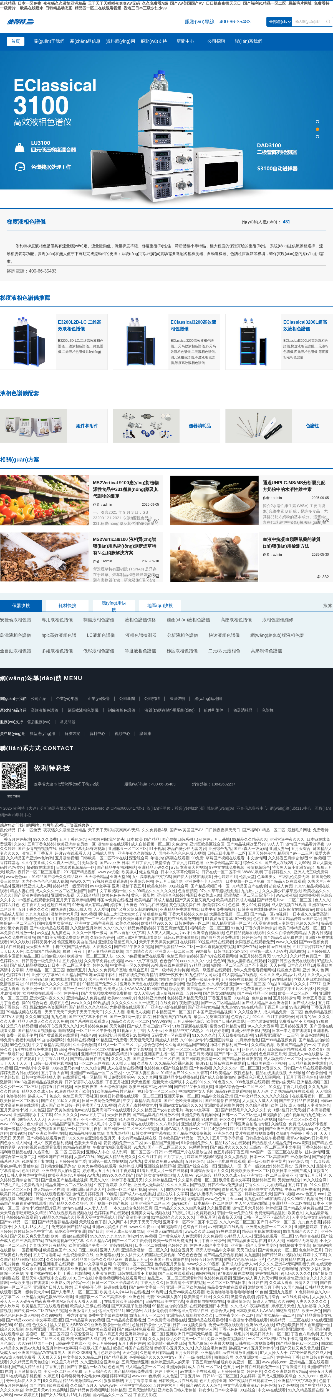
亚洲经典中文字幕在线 (263, 1189)
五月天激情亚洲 (135, 1362)
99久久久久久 (66, 1114)
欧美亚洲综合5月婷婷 (66, 1175)
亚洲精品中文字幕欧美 (297, 1380)
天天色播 (277, 965)
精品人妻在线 (21, 891)
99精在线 (22, 1325)
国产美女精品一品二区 (275, 1315)
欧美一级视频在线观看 (210, 970)
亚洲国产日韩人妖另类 (52, 1287)
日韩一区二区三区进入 (241, 1114)
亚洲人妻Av (279, 848)
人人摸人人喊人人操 (259, 1100)
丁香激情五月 (293, 1366)
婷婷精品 (118, 1390)
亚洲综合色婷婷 (170, 895)
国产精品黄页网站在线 (246, 1240)
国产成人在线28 (278, 862)
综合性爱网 (31, 1264)
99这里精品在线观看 (215, 942)
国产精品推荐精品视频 (57, 1222)
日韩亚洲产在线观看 (54, 1156)
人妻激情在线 (103, 1273)
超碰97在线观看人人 (72, 853)
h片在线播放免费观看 (33, 1049)
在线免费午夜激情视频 (179, 1003)
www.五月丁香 (92, 1114)
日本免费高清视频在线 (166, 1320)
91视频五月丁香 (131, 1030)
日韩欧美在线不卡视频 (266, 1063)
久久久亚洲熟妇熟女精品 (285, 1371)
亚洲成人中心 (97, 1152)
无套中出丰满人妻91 (164, 1296)
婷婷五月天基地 (216, 839)
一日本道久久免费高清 (308, 914)
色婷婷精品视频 (318, 1012)
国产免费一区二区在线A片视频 (40, 1310)
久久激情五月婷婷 (85, 928)
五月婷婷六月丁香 (168, 1385)
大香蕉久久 (102, 946)
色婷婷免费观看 (217, 1278)
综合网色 (39, 1003)
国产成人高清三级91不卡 (148, 1026)
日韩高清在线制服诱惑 (257, 909)
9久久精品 (52, 1380)
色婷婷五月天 (17, 974)
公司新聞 (127, 698)
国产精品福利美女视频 (84, 1320)
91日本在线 (83, 1278)
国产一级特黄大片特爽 (169, 970)
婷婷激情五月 (228, 1049)
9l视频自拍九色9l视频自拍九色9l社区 (154, 979)
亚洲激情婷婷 (305, 1226)
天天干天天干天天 (145, 1222)
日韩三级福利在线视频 (175, 1329)
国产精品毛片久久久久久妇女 (246, 1110)
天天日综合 (246, 1250)
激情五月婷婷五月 (88, 1194)
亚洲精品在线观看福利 (207, 1320)
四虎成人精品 (166, 1040)
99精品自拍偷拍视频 (170, 1306)
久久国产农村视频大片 (137, 1105)
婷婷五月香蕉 (314, 998)
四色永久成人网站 (15, 1143)
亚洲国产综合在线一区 (196, 1166)
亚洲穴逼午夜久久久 (286, 839)
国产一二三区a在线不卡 (100, 918)
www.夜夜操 (286, 895)
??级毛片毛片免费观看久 (21, 1185)
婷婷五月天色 (283, 1306)
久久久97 (316, 1049)
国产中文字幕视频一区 (107, 891)
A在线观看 (15, 946)
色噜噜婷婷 (16, 1096)
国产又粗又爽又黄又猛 (29, 1236)
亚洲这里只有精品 (203, 1268)
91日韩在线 (157, 988)
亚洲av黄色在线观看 (238, 1268)
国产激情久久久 (139, 951)
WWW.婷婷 (252, 872)
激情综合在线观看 (113, 844)
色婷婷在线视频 (80, 1040)
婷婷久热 (100, 965)
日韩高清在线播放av (296, 909)
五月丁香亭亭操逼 (227, 1138)
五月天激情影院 (142, 1390)
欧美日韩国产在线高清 (132, 1348)
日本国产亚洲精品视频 (212, 1012)
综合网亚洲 (35, 1329)
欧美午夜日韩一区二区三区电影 (34, 872)
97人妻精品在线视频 (105, 951)
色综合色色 (196, 984)
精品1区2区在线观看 (232, 1143)
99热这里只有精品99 (90, 904)
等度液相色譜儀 (140, 650)
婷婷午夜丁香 (288, 1357)
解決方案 (72, 733)
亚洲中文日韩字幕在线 (94, 923)
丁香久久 (253, 1185)
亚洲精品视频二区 (312, 1082)
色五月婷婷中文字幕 (59, 1348)
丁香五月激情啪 (205, 1362)
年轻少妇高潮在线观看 (169, 858)
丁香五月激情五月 (172, 928)
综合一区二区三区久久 (297, 1119)
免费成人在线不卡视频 (308, 1124)
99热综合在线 (307, 1236)
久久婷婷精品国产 (160, 1180)
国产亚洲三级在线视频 (284, 1128)
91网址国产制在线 (37, 1161)
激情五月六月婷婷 (248, 1208)
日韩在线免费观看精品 (137, 974)
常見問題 (67, 722)
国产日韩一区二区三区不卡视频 (131, 1128)
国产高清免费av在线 (31, 895)
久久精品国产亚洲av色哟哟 (29, 858)
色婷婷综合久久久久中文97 (152, 1357)
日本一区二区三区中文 (71, 965)
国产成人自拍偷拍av (217, 1077)
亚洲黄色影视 (62, 895)
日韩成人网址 (103, 853)
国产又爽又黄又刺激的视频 (134, 909)
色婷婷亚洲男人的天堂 (170, 1362)
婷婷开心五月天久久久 (58, 1026)
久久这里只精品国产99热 (186, 1044)
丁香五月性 (55, 1366)
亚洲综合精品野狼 (159, 1166)
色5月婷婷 (30, 1170)
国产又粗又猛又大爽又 (60, 1100)
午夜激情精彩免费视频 (112, 1147)
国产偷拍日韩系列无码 (181, 839)
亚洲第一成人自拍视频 (107, 1161)
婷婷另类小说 (43, 942)
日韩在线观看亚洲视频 (66, 1268)
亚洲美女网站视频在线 (150, 1213)
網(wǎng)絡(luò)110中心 (290, 808)
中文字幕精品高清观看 (51, 1044)
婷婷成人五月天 (96, 1170)
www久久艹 (80, 881)
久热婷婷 (248, 1376)
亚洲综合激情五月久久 (117, 942)
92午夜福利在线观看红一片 (252, 1380)
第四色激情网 (312, 1035)
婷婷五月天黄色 (123, 904)
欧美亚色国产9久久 (59, 1250)
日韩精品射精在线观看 (287, 1049)
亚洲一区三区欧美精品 (185, 1287)
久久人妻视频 (236, 1156)
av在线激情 (282, 979)
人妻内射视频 (319, 932)
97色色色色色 (189, 1255)
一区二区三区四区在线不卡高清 (275, 1338)
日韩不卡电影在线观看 (225, 1161)
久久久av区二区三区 (237, 1222)
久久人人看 (114, 1012)
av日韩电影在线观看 (225, 1226)
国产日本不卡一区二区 (276, 1222)
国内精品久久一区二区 (111, 1395)
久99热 (186, 1040)
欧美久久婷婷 (127, 923)
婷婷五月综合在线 (206, 1259)
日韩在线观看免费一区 (260, 1366)
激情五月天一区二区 (146, 1315)
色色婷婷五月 (310, 1250)
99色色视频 (20, 1044)
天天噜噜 (296, 1073)
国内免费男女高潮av (54, 923)
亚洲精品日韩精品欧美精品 (104, 1054)
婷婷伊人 (156, 1189)
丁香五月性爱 (219, 998)
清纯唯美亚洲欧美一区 (293, 1329)
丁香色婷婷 (312, 1147)
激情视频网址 (11, 984)
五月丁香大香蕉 (54, 1073)
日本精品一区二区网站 (213, 1203)
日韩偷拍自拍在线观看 (172, 1016)
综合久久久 (253, 862)
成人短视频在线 (169, 993)
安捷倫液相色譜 (15, 619)
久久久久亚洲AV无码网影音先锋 (286, 1264)
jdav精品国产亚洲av (161, 1143)
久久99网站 (51, 1315)
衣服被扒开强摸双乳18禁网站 (123, 1035)
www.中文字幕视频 (141, 961)
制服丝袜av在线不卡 (43, 1273)
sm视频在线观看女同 (36, 900)
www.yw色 (109, 1385)
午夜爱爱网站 (82, 1334)
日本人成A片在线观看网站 (139, 937)
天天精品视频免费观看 (307, 1063)
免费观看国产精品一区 (56, 1128)
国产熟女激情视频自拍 (155, 1175)
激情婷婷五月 (263, 1180)
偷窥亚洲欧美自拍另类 (76, 942)
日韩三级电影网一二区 (226, 853)
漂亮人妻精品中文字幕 (215, 1250)
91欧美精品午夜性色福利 (231, 1073)
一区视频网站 (29, 1250)
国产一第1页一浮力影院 (130, 1016)
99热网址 (159, 1292)
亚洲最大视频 (221, 1343)
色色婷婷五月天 (272, 1054)
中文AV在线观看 (272, 1390)
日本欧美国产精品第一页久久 (184, 1138)
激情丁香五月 (133, 886)
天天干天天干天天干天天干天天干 (74, 1012)
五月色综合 (194, 1161)
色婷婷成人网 (130, 1166)
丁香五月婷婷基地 (15, 839)
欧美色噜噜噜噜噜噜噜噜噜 (229, 1292)
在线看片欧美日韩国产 (123, 1301)
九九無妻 (252, 1255)
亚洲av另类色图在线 (109, 1226)
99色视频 (317, 858)
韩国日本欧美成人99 (203, 895)
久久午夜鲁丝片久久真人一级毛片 (51, 862)
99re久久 (280, 956)
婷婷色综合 (251, 937)
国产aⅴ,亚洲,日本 (115, 862)
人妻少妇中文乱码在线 (311, 1217)
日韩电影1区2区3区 (230, 951)
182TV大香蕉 (11, 1016)
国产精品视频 (115, 1357)
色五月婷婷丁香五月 (230, 1152)
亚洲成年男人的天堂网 (61, 1170)
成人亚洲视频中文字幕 (126, 1338)
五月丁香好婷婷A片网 (311, 946)
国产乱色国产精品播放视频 (64, 1180)
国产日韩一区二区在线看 (235, 1054)
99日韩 (60, 1049)
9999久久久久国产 (118, 1175)
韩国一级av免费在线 (235, 1213)
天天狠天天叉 (141, 1040)
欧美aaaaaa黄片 (121, 998)
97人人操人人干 (273, 1352)
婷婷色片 (254, 1371)
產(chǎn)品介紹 (13, 710)
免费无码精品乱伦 (270, 1213)
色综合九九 (240, 1016)
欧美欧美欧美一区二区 (250, 1170)
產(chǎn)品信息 (85, 41)
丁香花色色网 (230, 1329)
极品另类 (177, 988)
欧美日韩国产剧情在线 (142, 918)
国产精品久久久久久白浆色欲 (179, 1208)
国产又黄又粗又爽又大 (194, 900)
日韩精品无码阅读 (301, 1240)
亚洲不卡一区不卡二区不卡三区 (190, 1222)
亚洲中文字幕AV (45, 974)
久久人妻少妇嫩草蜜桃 (281, 891)
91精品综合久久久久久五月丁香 (53, 984)
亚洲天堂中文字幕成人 (96, 1217)
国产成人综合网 (257, 1329)
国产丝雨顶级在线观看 (48, 1385)
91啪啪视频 (309, 895)
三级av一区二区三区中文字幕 (274, 1147)
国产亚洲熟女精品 (203, 1007)
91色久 (237, 928)
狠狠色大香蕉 (288, 970)
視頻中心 (122, 733)
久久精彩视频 (262, 1044)
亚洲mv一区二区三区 (247, 984)
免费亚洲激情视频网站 (226, 1338)
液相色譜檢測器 (141, 635)
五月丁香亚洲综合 (301, 1077)
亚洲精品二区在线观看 (308, 1362)
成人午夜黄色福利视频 (52, 1143)
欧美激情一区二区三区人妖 (90, 956)
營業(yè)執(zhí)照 (190, 808)
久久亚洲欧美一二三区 (254, 1357)
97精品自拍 (199, 965)
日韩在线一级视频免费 (254, 1343)
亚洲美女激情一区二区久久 (269, 1226)
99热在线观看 (228, 1231)
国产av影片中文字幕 (31, 1068)
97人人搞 (276, 1240)
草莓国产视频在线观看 (225, 858)
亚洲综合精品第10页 (223, 862)
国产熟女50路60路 (219, 993)
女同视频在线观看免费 (254, 942)
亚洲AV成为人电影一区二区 (184, 1128)
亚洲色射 (136, 1296)
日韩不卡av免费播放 (225, 1185)
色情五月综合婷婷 (182, 956)
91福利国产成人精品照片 (21, 1366)
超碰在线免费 (115, 1287)
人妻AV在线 (84, 1156)
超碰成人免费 (280, 886)
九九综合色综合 (149, 1044)
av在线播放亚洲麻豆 (240, 1352)
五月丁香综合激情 (62, 918)
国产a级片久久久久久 (228, 1147)
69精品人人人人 (32, 1119)
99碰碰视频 (206, 1273)
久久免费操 (212, 1236)
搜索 (328, 605)
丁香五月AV (190, 1376)
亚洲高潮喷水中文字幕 (32, 1114)
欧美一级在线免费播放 (172, 1240)
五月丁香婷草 (123, 1170)
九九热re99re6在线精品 (241, 1007)
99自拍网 (212, 1189)
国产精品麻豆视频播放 (37, 1030)
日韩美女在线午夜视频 (264, 1138)
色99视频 (88, 914)
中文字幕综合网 (97, 1264)
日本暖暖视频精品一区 (75, 867)
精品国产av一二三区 (295, 853)
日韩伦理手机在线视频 (84, 1082)
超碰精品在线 (292, 1259)
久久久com (308, 1376)
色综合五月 (138, 970)
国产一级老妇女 (257, 1166)
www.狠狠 (301, 1143)
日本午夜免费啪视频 (218, 909)
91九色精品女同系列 (202, 974)
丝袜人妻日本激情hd (311, 979)
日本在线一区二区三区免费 (41, 1338)
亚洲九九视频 (280, 1292)
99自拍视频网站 (51, 1040)
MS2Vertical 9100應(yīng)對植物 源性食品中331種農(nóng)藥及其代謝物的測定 (126, 489)
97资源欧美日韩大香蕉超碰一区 (303, 1325)
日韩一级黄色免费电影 (101, 1100)
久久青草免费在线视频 (103, 961)
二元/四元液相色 (224, 650)
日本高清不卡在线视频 (185, 1282)
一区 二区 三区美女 (67, 1152)
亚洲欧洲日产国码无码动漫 (189, 1334)
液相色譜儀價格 (140, 619)
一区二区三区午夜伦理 (95, 1030)
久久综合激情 (84, 1044)
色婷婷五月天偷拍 (169, 1264)
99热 (272, 984)
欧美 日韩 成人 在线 (288, 1105)
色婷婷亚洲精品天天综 (186, 998)
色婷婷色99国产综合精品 (165, 1068)
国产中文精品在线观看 (48, 928)
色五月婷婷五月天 (254, 956)
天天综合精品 (96, 876)
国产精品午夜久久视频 (133, 946)
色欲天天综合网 (87, 1143)
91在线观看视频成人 (68, 979)
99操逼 (111, 1194)
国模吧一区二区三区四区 (47, 1334)
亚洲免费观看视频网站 (200, 1114)
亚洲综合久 (223, 1133)
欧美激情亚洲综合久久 (298, 1278)
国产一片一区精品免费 (81, 988)
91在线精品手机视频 (24, 1376)
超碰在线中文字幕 (172, 1194)
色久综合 (34, 1124)
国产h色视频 (200, 1068)
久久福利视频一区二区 (197, 1180)
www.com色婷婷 (146, 1376)
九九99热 (302, 862)
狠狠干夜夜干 (74, 951)
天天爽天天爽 (37, 946)
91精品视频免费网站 (86, 1133)
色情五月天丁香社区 (80, 1096)
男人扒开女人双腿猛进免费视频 (148, 1255)
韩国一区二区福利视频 (126, 1189)
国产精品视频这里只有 (245, 844)
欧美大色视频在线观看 (97, 1166)
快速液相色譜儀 (224, 635)
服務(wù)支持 (154, 41)
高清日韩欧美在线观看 (95, 1329)
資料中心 (97, 733)
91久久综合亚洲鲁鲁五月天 (92, 1138)
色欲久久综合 (307, 923)
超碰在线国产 (58, 904)
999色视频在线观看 (252, 1082)
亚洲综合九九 (220, 848)
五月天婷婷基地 (261, 853)
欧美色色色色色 (115, 895)
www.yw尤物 (109, 872)
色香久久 (225, 1082)
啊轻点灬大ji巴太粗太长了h (121, 914)
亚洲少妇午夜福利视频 (250, 1030)
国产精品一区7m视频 (268, 914)
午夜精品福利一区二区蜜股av (93, 1049)
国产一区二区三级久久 (167, 1147)
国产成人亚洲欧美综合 (277, 1376)
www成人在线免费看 (18, 1357)
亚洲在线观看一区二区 (273, 1236)
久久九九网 (147, 1077)
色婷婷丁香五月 (303, 1133)
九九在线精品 (274, 1185)
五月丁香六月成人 (52, 1058)
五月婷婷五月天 (293, 1026)
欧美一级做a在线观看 (69, 1236)
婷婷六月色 (9, 904)
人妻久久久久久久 (312, 1301)
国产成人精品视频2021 (30, 965)
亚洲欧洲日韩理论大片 (85, 1189)
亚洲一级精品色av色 (17, 1128)
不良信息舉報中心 (252, 808)
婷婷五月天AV (38, 1390)
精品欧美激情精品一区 (82, 1380)
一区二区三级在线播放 (195, 1049)
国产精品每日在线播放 (89, 1058)
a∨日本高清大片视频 (189, 867)
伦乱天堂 (247, 876)
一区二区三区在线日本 (226, 1282)
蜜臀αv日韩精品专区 (227, 1026)
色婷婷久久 (9, 961)
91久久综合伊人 (247, 1012)
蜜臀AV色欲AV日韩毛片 (306, 1138)
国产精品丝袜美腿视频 (192, 1133)
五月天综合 (301, 848)
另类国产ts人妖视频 (99, 1105)
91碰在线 (209, 1119)
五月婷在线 (72, 961)
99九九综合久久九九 (301, 1231)
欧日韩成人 (314, 1338)
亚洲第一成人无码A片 (268, 951)
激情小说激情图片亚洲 (41, 1208)
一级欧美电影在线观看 (29, 1282)
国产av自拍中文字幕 (127, 932)
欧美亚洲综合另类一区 (76, 844)
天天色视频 (140, 1082)
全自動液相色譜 (15, 650)
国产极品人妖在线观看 (285, 881)
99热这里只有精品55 (184, 1189)
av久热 (43, 932)
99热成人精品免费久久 (116, 1156)
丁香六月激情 (74, 1315)
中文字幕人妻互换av (140, 1073)
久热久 (20, 844)
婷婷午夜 (71, 993)
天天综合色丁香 (92, 1222)
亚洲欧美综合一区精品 (110, 1325)
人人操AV (185, 1175)
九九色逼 (59, 1016)
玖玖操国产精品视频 (43, 951)
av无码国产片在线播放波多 (187, 1152)
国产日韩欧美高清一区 (200, 1058)
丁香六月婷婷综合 (260, 928)
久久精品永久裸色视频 (174, 1063)
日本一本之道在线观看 (291, 1030)
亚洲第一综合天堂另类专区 (254, 1245)
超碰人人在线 (264, 1301)
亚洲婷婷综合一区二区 (144, 1334)
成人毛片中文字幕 (104, 1124)
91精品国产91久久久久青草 (184, 1073)
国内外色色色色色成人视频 (181, 853)
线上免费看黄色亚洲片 (254, 988)
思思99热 (297, 951)
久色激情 (179, 844)
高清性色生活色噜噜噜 (277, 1268)
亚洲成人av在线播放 (306, 1054)
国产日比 (96, 1231)
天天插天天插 (123, 1063)
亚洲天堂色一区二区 (181, 1096)
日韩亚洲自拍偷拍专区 (249, 1124)
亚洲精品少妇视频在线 (178, 1077)
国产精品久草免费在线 (283, 937)
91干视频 (157, 848)
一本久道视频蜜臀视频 (215, 946)
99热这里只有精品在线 (189, 1310)
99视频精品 (171, 1226)
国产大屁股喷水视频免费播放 (106, 993)
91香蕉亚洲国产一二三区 (277, 1035)
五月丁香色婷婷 (41, 844)
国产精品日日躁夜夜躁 (241, 1058)
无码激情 (89, 862)
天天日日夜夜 (118, 1114)
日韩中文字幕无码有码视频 (82, 848)
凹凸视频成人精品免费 (271, 1143)
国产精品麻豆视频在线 (281, 1255)
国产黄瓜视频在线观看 (58, 1035)
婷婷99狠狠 (120, 1376)
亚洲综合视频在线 (208, 932)
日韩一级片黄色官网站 (52, 1063)
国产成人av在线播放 (137, 1194)
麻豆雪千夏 (175, 1198)
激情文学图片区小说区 (295, 988)
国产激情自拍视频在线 (37, 848)
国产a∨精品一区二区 (18, 1222)
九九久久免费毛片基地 (107, 970)
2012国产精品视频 (79, 872)
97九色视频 (288, 1385)
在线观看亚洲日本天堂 (209, 1306)
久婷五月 (51, 1376)
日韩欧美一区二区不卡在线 (103, 858)
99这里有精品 (287, 1310)
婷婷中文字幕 (314, 1255)
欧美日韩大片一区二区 (269, 1334)
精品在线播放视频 (271, 1073)
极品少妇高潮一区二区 (185, 1338)
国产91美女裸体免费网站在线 (62, 937)
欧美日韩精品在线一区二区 (301, 928)
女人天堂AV (144, 993)
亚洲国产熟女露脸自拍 (169, 1259)
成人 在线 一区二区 (204, 1366)
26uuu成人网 (80, 909)
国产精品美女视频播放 (125, 1320)
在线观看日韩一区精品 (81, 1077)
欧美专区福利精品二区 (19, 956)
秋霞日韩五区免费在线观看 (291, 961)
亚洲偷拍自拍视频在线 (205, 1301)
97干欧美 (243, 918)
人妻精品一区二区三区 (45, 970)
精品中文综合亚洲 (216, 1096)
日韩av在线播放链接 (181, 937)
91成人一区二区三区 (116, 1044)
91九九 (139, 1147)
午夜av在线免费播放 (302, 1189)
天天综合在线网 (113, 1086)
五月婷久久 (304, 1166)
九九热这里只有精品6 (48, 1245)
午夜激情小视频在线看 (248, 1320)
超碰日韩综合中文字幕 (33, 1231)
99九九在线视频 (153, 904)
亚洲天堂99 (120, 876)
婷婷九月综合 (267, 1296)
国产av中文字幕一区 (146, 1287)
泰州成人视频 (138, 1012)
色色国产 (115, 1366)
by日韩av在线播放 (275, 946)
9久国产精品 (292, 1287)
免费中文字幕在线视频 (107, 1315)
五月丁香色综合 (72, 839)
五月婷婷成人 (319, 951)
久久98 (210, 1082)
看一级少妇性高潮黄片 (266, 1161)
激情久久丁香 (306, 1282)
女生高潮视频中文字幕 (151, 876)
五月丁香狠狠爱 (280, 1016)
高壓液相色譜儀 (236, 619)
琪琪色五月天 (253, 1049)
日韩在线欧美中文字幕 (164, 1301)
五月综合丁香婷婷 (76, 1198)
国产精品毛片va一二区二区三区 (285, 900)
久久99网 (286, 1301)
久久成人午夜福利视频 (250, 1306)
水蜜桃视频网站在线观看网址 (120, 1278)
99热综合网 (179, 886)
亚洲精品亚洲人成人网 (31, 886)
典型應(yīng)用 (42, 733)
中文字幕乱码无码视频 (256, 1119)
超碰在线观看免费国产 (183, 918)
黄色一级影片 (142, 895)
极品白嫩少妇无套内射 (186, 848)
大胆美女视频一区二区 (228, 914)
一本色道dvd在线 (262, 1021)
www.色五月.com (311, 1194)
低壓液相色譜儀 (98, 650)
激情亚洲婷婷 (47, 1198)
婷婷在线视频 (267, 1273)
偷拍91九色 (232, 1189)
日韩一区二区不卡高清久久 (266, 1217)
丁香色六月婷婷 (304, 1334)
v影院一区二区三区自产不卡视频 (239, 965)
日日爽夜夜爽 (85, 1086)
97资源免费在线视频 (235, 1273)
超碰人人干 (37, 1096)
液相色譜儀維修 (277, 619)
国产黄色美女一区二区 (277, 1250)
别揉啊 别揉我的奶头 (106, 839)
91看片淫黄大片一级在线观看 (162, 1170)
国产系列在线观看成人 (89, 1021)
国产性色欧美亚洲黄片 (183, 1100)
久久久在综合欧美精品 (286, 932)
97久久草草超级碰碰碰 (219, 891)
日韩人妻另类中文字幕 (26, 1175)
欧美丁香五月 (11, 918)
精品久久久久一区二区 (130, 1021)
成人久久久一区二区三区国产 (60, 891)
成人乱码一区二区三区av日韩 (137, 1152)
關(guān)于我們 (49, 41)
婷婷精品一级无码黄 (70, 886)
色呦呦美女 (266, 876)
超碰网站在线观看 (138, 1124)
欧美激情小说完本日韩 (166, 1343)
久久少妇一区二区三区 (19, 1086)
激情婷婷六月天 (64, 914)
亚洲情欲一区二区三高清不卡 (248, 895)
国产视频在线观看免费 (46, 1138)
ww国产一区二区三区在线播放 (276, 1152)
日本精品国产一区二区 (171, 1012)
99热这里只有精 (65, 1068)
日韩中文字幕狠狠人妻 (41, 1077)
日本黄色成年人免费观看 (179, 1236)
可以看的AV (306, 1016)
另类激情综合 (289, 1180)
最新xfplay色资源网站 (48, 1007)
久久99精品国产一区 (35, 1343)
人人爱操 (101, 909)
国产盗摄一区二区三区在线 (156, 1058)
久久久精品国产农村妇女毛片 (158, 1110)
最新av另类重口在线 (211, 1016)
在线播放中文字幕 (294, 1245)
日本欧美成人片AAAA (255, 1310)
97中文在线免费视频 (227, 867)
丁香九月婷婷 (294, 1086)
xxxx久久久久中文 (195, 961)
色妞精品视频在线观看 (245, 932)
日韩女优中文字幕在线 (151, 1133)
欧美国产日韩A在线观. (225, 1021)
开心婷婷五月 (225, 876)
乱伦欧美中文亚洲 (70, 1231)
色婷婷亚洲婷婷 (151, 998)
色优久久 (40, 1325)
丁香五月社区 (117, 1082)
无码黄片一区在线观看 (170, 1035)
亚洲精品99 (211, 1352)
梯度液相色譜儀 (182, 650)
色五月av (231, 1366)
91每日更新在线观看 (190, 1026)
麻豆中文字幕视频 (136, 1049)
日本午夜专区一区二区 (234, 1315)
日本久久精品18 (301, 965)
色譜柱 (268, 710)
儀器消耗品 (243, 710)
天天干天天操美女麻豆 (158, 942)
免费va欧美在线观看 (186, 1292)
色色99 (219, 961)
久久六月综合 (167, 1124)
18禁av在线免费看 (183, 1119)
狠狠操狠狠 (113, 1380)
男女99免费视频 (255, 904)
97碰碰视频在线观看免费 (39, 1147)
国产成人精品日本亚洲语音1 (266, 1003)
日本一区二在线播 (150, 1245)
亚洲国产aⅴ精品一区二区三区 (95, 1073)
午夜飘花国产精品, (95, 1348)
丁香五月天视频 (198, 1054)
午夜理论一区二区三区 (132, 1264)
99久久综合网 (93, 1068)
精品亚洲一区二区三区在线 (68, 1185)
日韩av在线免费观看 (227, 1063)
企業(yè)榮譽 (99, 698)
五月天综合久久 (98, 1371)
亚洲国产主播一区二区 (163, 1054)
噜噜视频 (66, 1030)
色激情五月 (76, 970)
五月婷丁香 (297, 1185)
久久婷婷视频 (57, 1259)
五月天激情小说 (13, 1110)
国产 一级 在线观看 (195, 1357)
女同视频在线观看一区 (41, 993)
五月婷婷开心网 (88, 1287)
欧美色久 (295, 1213)
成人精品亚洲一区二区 (231, 923)
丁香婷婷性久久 (277, 872)
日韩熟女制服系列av (58, 1166)
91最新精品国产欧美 (72, 1091)
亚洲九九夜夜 (100, 1268)
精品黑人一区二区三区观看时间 (174, 1278)
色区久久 (227, 1119)
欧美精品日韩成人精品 (153, 900)
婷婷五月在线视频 (56, 1086)
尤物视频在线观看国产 (129, 1007)
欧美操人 (129, 872)
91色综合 (204, 1175)
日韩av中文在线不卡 (72, 1343)
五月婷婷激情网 (286, 998)
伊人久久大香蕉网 (262, 1026)
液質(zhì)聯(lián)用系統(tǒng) (170, 710)
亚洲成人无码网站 (149, 1185)
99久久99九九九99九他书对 (114, 1236)
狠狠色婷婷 (35, 918)
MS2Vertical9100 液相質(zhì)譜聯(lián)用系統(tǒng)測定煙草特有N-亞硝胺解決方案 (124, 546)
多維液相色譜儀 (57, 650)
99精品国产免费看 (112, 1040)
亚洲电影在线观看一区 (62, 1264)
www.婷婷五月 (26, 1395)
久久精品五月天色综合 (29, 1362)
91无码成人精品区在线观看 (142, 1119)
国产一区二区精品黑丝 (220, 1003)
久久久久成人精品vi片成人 (282, 974)
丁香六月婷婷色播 (187, 862)
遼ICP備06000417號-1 (124, 808)
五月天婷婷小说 (264, 1348)
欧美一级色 (311, 1310)
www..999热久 (12, 1124)
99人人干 (276, 844)
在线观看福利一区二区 (311, 1096)
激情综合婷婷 (242, 1296)
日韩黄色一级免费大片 (41, 961)
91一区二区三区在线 (92, 1063)
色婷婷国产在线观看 (111, 1213)
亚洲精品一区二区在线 (291, 1203)
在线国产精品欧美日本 (166, 1268)
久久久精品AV (98, 1240)
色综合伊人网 (222, 1310)
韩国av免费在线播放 (114, 900)
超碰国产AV (238, 1348)
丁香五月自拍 (275, 1007)
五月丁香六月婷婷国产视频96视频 (192, 1156)
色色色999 (169, 961)
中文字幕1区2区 (49, 1320)
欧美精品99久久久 (157, 923)
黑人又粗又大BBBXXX (69, 1325)
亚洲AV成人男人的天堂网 (255, 1278)
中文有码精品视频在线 (137, 1138)
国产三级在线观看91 (176, 1273)
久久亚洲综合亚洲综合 (99, 1362)
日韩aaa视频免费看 (189, 1325)
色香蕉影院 (187, 891)
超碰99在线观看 (40, 867)
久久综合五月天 (83, 1385)
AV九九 (135, 1161)
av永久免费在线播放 (17, 937)
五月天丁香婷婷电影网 (75, 900)
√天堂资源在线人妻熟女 (273, 923)
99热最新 (59, 909)
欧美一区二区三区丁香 (297, 993)
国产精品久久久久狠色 (88, 1007)
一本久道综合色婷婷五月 (131, 1208)
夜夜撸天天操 (229, 1217)
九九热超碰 (306, 1306)
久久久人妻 (121, 1058)
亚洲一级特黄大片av (31, 1292)
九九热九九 (250, 891)
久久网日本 (118, 1222)
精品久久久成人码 (37, 1091)
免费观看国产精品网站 (70, 1226)
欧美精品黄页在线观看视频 (45, 1306)
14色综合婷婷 (222, 1128)
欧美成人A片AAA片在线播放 (124, 1292)
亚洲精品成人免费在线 (85, 998)
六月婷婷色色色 (93, 1026)
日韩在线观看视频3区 (51, 1194)
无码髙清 (195, 1198)
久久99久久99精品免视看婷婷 (129, 928)
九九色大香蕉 (309, 1222)
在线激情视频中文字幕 (64, 1240)
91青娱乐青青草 (219, 918)
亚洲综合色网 (141, 881)
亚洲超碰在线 (107, 1255)
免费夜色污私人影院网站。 (260, 1077)
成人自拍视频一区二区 (150, 844)
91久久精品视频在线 (306, 1390)
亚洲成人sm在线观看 (165, 1231)
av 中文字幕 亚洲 (105, 886)
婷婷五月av (282, 1166)
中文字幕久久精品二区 (82, 1357)
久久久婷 (221, 1296)
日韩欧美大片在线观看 (177, 1380)
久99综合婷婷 (102, 937)
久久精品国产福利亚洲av (65, 1124)
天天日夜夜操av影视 (235, 1035)
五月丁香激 (154, 1198)
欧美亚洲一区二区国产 (41, 988)
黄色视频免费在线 (184, 904)
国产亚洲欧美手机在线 (47, 1133)
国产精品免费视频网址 (89, 1390)
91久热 (275, 1086)
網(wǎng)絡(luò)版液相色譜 (277, 635)
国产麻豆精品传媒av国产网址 (296, 918)
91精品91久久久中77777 (299, 984)
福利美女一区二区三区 (209, 928)
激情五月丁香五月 (37, 853)
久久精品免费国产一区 (309, 956)
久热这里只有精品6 (156, 1352)
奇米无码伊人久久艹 (23, 1380)
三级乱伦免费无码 (293, 876)
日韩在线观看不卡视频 (136, 1273)
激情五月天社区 (313, 1175)
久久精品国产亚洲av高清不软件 (89, 974)
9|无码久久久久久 (296, 1273)
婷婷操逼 (273, 1208)
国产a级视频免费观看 (135, 1329)
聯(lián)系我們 (249, 41)
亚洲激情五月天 (82, 1310)
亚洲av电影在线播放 (168, 1007)
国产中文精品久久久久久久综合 (262, 1096)
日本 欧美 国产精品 (143, 839)
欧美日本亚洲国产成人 (291, 1170)
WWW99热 (161, 1021)
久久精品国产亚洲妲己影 (27, 979)
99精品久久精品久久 (250, 839)
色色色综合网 (172, 984)
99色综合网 (316, 1073)
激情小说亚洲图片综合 (214, 1040)
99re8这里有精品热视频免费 (38, 1082)
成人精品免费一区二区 (282, 1012)
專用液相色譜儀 (57, 619)
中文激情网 (256, 858)
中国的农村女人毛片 (195, 1091)
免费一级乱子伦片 (203, 979)
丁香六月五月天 (109, 1334)
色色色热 (268, 1385)
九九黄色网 (60, 932)
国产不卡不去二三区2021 (94, 1119)
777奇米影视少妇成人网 (310, 1352)
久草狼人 (145, 1063)
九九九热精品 (118, 1133)
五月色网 (193, 993)
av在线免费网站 (296, 1296)
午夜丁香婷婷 (105, 1185)
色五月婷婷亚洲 (213, 1380)
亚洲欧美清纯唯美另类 (223, 1105)
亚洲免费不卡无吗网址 (204, 881)
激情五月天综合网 (129, 1268)
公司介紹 (38, 698)
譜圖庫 (145, 733)
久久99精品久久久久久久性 (152, 891)
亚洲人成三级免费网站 (124, 1231)
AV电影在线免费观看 (169, 965)
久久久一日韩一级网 (89, 932)
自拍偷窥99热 (53, 956)
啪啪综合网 (223, 1357)
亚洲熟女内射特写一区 (70, 1282)
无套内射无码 (283, 1082)
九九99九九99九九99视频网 (118, 1198)
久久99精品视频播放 (304, 1198)
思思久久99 (100, 1180)
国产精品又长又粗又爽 (193, 1086)
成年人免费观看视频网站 (253, 970)
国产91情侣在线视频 (222, 1100)
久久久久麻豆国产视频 (186, 1185)
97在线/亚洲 (321, 1320)
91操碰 (136, 1054)
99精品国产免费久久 (100, 984)
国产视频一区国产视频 (109, 1203)
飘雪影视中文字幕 (234, 1180)
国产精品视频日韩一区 (210, 886)
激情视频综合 (258, 867)
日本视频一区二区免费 (245, 881)
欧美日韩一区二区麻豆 (19, 1100)
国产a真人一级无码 (250, 848)
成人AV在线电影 (65, 1054)
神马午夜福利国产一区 (229, 1044)
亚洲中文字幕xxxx (135, 1385)
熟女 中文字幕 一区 (202, 1110)
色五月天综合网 (169, 881)
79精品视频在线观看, (24, 1012)
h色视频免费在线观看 (146, 956)
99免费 (197, 858)
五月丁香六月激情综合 (151, 862)
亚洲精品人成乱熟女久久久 (189, 1315)
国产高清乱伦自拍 (133, 1217)
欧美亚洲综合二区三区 (150, 1203)
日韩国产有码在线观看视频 (306, 1068)
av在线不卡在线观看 (197, 1371)
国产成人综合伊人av (239, 1264)
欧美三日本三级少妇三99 (150, 1086)
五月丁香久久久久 (33, 909)
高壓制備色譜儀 (266, 650)
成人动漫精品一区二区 (282, 1058)
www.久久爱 (286, 942)
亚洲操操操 (176, 1366)
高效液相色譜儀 (44, 710)
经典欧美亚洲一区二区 (240, 1362)
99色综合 (134, 1310)
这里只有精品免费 (103, 979)
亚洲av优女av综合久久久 (180, 1105)
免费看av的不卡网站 (296, 1021)
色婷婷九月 (177, 1245)
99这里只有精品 (65, 1362)
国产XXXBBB (79, 1352)
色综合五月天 (194, 1226)
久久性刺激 (9, 1091)
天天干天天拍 (59, 1119)
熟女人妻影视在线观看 (246, 961)
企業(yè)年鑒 (67, 698)
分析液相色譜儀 (182, 635)
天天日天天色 (11, 951)
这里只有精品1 (111, 1310)
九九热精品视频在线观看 (292, 1091)
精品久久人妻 (37, 1054)
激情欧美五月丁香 (263, 1287)
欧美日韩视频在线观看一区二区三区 (131, 1096)
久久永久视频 (33, 1268)
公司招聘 (216, 41)
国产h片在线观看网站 (218, 956)
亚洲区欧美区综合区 (207, 844)
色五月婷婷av (104, 1343)
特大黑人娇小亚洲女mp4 (293, 867)
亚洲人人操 (109, 1250)
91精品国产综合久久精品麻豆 (57, 876)
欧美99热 (18, 1133)
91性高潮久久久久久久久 (172, 1217)
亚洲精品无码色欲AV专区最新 (47, 1296)
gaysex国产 (181, 1203)
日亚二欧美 (88, 1250)
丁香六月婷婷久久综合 (187, 914)
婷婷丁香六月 (166, 1371)
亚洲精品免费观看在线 (179, 909)
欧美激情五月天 (197, 1296)
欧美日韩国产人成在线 (85, 1338)
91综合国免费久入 (197, 1143)
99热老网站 (299, 1007)
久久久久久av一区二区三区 (236, 1068)
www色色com (18, 876)
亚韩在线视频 (121, 1245)
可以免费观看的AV (120, 1077)
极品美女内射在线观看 (226, 1287)
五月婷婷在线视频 (236, 979)
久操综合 (279, 1124)
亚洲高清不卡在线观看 (111, 1110)
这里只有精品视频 (21, 1026)
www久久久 (81, 1003)
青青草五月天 (136, 1259)
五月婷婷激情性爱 (70, 1161)
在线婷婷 (188, 942)
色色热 (273, 1259)
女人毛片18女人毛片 (31, 1226)
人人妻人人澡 (95, 1208)
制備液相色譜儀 (98, 619)
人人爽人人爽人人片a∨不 (169, 932)
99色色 (261, 1292)
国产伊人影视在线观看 (192, 876)
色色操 (233, 904)
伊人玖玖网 (9, 1306)
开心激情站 (300, 1156)
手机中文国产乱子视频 (71, 946)
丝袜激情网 (314, 1152)
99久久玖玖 (20, 942)
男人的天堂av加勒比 (252, 1203)
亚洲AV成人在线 (260, 1325)
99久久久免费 (45, 839)
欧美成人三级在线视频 (89, 1306)
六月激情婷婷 (155, 1310)
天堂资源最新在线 (78, 1255)
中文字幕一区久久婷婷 (129, 965)
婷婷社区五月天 (258, 1194)
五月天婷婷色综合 (189, 1021)
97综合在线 (247, 946)
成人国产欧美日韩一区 (60, 1105)
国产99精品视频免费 (279, 1040)
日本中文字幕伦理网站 (180, 872)
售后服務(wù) (38, 722)
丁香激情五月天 (60, 1329)
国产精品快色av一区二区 (297, 1343)
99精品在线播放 (77, 1147)
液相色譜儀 (37, 22)
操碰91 (202, 1063)
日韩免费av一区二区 (192, 923)
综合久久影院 (11, 1329)
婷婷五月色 (59, 1003)
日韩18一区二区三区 (220, 1376)
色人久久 (322, 900)
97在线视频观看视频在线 (70, 1213)
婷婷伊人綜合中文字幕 (209, 1245)
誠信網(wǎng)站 (220, 808)
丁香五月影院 (145, 1395)
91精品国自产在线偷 (249, 886)
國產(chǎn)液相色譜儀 (188, 619)
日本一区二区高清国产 (269, 1156)
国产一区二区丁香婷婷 (131, 1240)
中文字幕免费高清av (241, 1385)
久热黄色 (41, 1152)
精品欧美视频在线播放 (261, 1231)
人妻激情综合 (318, 1105)
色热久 (55, 1096)
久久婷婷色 (217, 984)
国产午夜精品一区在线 (256, 993)
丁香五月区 (206, 1217)
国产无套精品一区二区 (174, 946)
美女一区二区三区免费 (63, 1371)
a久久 (120, 956)
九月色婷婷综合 (106, 1352)
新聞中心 (185, 41)
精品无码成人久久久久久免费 (43, 1021)
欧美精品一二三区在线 (289, 1320)
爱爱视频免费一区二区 (123, 1143)
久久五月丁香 (149, 1156)
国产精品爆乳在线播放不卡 (155, 1114)
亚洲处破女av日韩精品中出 (204, 1124)
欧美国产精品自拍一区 (296, 1044)
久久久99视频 (37, 1016)
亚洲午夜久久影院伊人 (137, 853)
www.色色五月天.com (223, 1198)
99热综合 (241, 998)
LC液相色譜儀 (101, 635)
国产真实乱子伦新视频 (130, 1306)
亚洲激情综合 (238, 1301)
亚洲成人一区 (229, 1166)
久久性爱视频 (218, 1208)
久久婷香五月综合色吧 (287, 858)
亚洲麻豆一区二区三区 (127, 848)
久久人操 (156, 1338)
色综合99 (88, 1035)
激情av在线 (72, 1208)
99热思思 (101, 1003)
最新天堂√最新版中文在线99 (176, 1082)
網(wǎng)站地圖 (208, 698)
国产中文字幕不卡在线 (88, 1016)
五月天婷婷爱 (186, 1352)
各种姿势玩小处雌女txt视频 (84, 1376)
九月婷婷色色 (247, 1040)
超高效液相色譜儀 (83, 710)
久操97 (282, 1133)
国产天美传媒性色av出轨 (68, 1110)
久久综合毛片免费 (210, 1348)
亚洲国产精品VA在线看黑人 (41, 1352)
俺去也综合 (148, 872)
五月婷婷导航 (217, 1030)
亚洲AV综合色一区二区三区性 (241, 1086)
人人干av (155, 1030)
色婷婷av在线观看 (21, 1217)
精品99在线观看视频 (233, 1091)
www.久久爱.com (144, 1226)
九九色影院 (198, 1343)
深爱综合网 (138, 858)
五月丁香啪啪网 (46, 1255)
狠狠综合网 (156, 914)
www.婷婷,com (274, 1362)
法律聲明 (177, 698)
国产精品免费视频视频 (222, 1255)
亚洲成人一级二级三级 (174, 951)
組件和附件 (213, 710)
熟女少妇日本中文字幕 (218, 1390)
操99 (26, 1003)
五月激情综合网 (27, 1371)
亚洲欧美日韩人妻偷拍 (177, 1390)
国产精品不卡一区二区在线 (209, 988)
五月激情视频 (66, 858)
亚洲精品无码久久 (153, 867)
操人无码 (260, 1091)
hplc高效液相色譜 (59, 635)
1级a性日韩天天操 (289, 1110)
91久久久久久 (204, 1035)
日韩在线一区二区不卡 (220, 872)
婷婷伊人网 (207, 1329)
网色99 (6, 1325)
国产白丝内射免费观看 (220, 937)
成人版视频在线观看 (288, 904)
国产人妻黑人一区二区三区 (74, 1292)
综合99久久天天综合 (203, 1385)
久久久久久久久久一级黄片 (134, 1003)
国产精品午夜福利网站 (116, 867)
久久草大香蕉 (280, 1282)
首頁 (15, 41)
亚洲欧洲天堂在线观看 (139, 984)
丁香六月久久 (152, 1282)
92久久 (259, 1016)
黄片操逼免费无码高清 (163, 1161)
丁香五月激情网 (76, 1273)
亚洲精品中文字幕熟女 (184, 1030)
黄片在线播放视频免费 (254, 1133)
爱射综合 (262, 979)
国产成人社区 (304, 1003)
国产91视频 (284, 1194)
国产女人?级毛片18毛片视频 (65, 1395)
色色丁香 (260, 918)
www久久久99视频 (203, 1264)
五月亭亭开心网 (249, 1128)
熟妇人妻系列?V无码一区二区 (216, 1194)
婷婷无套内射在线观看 (19, 1073)
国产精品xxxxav (20, 1320)
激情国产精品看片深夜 (305, 844)
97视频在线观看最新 (110, 881)
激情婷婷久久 (214, 904)
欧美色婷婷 (157, 886)
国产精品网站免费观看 (133, 1371)
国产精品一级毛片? (231, 1334)
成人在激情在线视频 (124, 1068)
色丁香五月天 (33, 904)
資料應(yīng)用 (120, 41)
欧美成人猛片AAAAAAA (124, 988)
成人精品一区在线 (48, 1189)
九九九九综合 (37, 914)
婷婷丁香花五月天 (127, 1180)
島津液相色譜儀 (15, 635)
